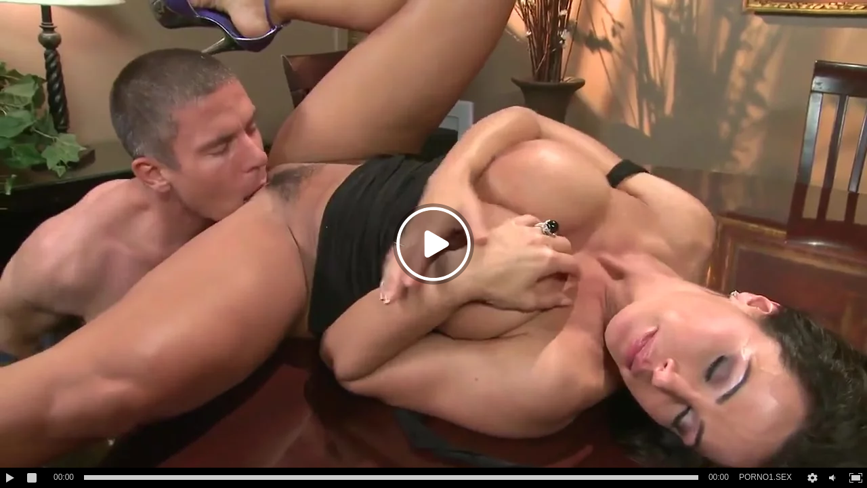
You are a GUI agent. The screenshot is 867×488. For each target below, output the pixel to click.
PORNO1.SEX (765, 477)
